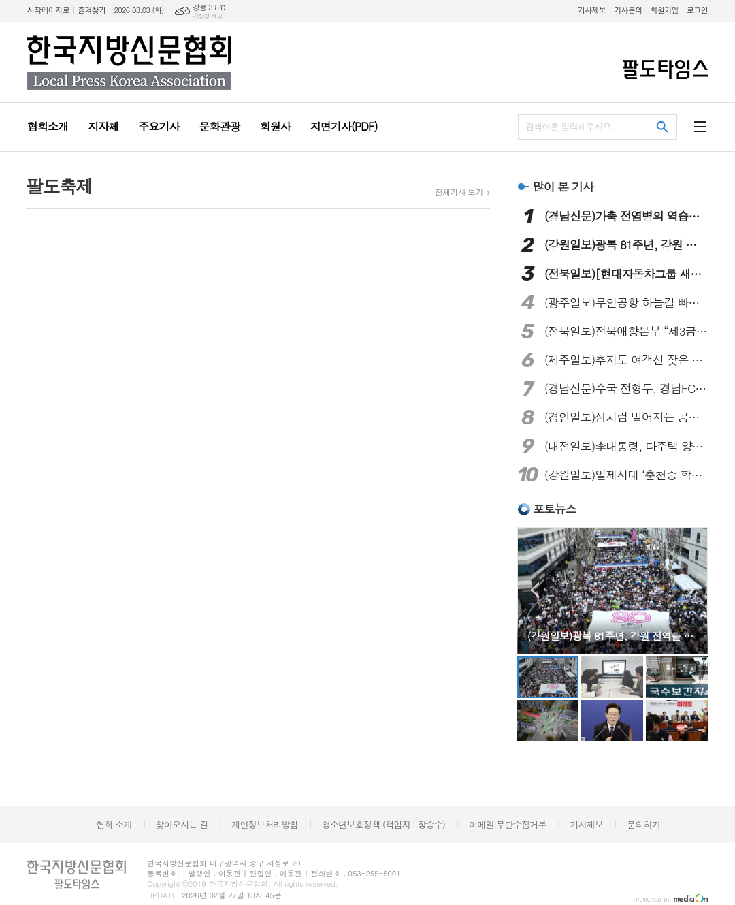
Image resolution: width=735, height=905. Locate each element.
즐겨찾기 (91, 10)
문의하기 (643, 824)
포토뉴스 (554, 509)
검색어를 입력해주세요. (569, 126)
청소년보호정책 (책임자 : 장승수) (383, 824)
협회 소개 (113, 824)
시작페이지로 (48, 10)
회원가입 (665, 10)
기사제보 (592, 10)
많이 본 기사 (563, 186)
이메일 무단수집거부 (507, 824)
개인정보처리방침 (264, 824)
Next (690, 590)
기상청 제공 (208, 16)
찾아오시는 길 (182, 824)
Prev (534, 590)
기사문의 (628, 10)
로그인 (697, 10)
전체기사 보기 (459, 192)
